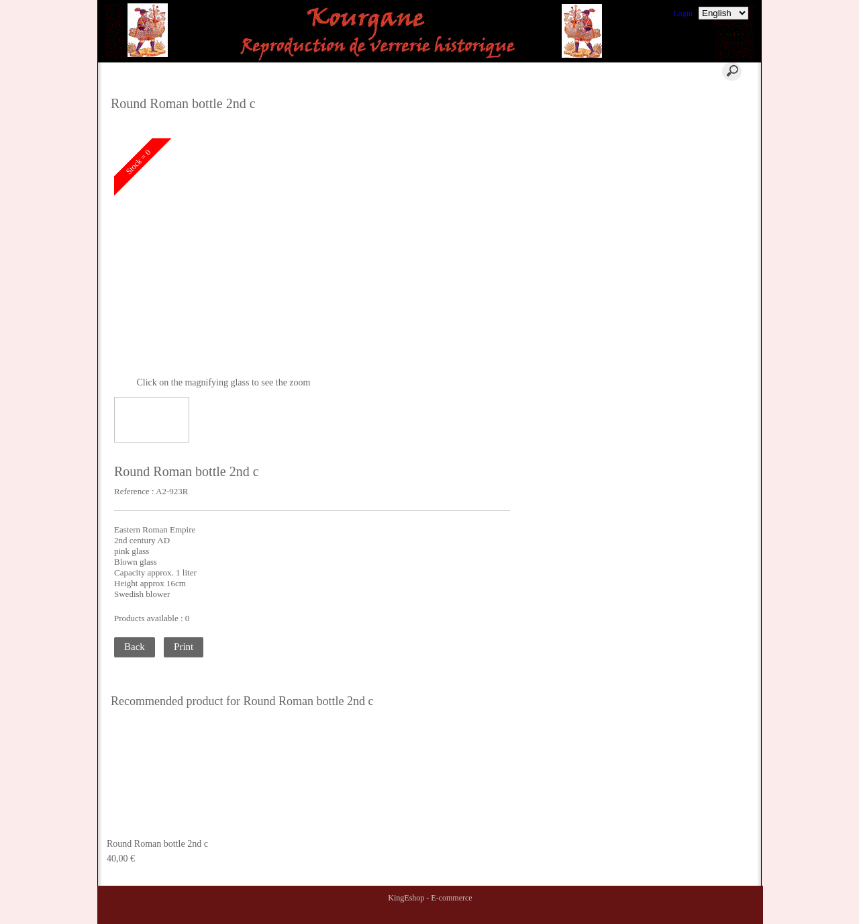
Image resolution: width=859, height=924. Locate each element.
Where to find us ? (692, 113)
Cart (307, 71)
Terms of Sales (686, 129)
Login (683, 13)
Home (234, 71)
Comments (679, 97)
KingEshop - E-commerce (430, 898)
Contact (386, 71)
